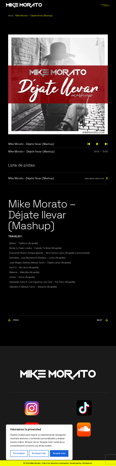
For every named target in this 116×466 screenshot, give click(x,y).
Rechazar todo (39, 453)
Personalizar (19, 453)
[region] (39, 442)
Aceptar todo (59, 453)
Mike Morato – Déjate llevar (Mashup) (31, 151)
